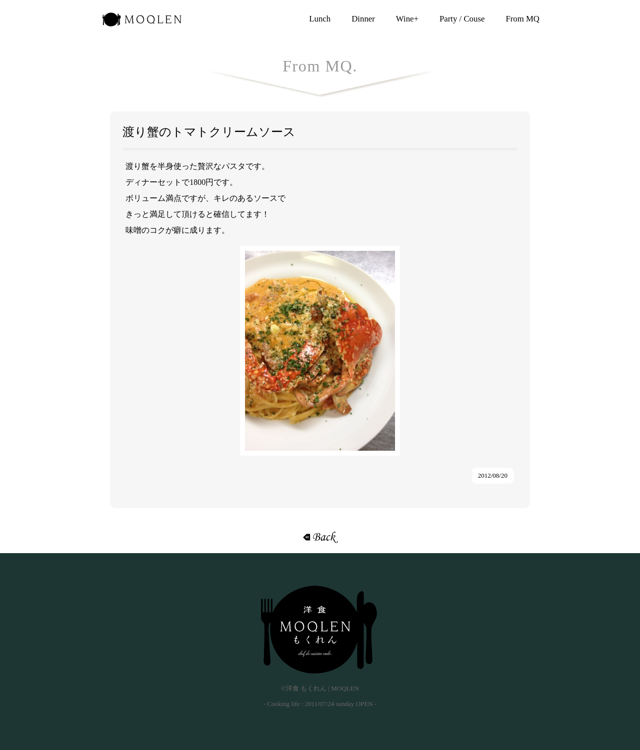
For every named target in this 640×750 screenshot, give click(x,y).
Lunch (319, 18)
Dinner (363, 18)
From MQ (523, 18)
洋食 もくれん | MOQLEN (142, 22)
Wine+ (407, 18)
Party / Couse (462, 18)
